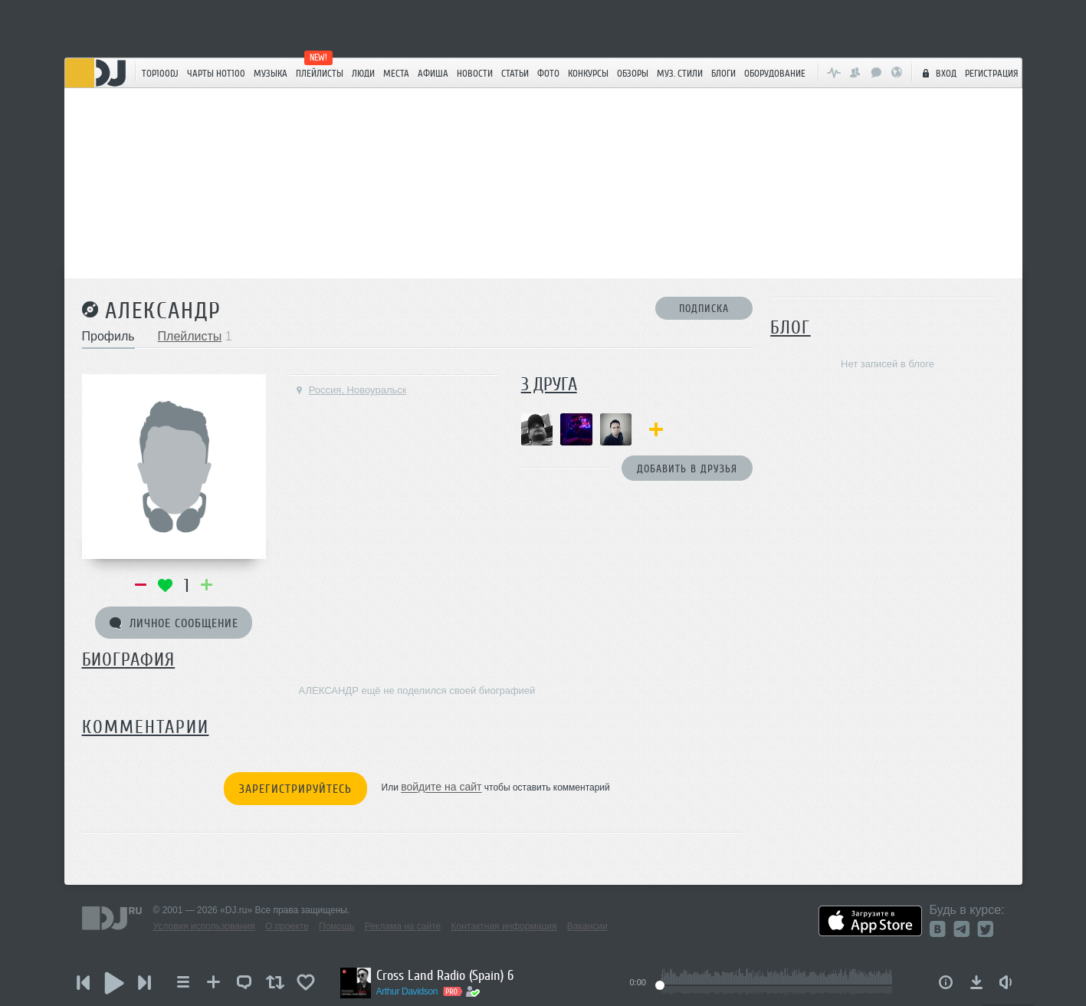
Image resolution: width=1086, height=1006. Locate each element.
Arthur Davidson (407, 991)
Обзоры (632, 73)
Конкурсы (588, 73)
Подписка (704, 308)
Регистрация (992, 73)
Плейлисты (319, 73)
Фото (548, 73)
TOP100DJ (160, 73)
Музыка (270, 73)
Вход (937, 73)
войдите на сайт (441, 787)
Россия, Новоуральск (350, 390)
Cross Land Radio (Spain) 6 (444, 975)
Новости (475, 73)
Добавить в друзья (687, 469)
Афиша (433, 73)
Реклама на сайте (403, 926)
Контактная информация (504, 926)
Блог (790, 327)
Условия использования (204, 926)
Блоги (723, 73)
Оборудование (774, 73)
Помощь (336, 926)
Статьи (515, 73)
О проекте (287, 926)
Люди (363, 73)
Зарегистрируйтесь (295, 789)
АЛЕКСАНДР (163, 311)
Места (396, 73)
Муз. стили (680, 73)
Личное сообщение (174, 623)
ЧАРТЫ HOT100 (216, 73)
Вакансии (587, 926)
